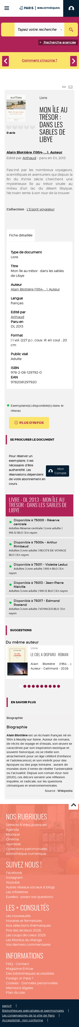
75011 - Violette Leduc (51, 564)
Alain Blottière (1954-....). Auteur (35, 152)
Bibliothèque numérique (26, 854)
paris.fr (7, 1006)
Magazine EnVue (19, 969)
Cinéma (12, 839)
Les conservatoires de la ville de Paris (28, 1015)
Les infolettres (17, 892)
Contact (22, 964)
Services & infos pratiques (26, 825)
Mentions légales (19, 988)
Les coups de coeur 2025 (26, 935)
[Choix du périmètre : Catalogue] (8, 29)
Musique (13, 834)
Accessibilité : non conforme (22, 1020)
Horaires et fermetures (24, 921)
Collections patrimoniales (26, 849)
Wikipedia (65, 791)
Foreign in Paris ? (19, 978)
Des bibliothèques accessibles (30, 973)
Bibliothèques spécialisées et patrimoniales (33, 1010)
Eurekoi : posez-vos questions (29, 897)
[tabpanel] (39, 317)
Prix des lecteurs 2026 (23, 930)
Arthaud (29, 158)
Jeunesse (13, 844)
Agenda (12, 830)
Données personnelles (39, 983)
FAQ (9, 964)
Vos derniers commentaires (28, 945)
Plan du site (15, 993)
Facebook (14, 873)
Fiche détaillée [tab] (20, 235)
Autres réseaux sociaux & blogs (30, 887)
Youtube (13, 882)
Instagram (14, 878)
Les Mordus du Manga (24, 940)
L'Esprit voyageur (41, 209)
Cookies (12, 983)
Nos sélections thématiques (28, 926)
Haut (73, 805)
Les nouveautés (18, 916)
